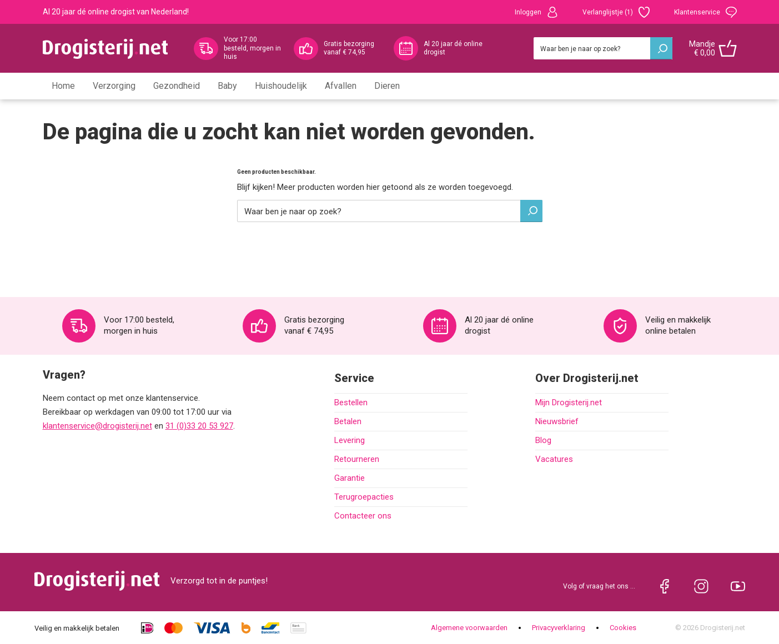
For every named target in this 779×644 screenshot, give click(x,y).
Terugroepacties (364, 497)
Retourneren (356, 459)
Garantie (349, 478)
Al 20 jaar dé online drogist (453, 48)
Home (63, 85)
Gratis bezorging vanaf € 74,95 (349, 48)
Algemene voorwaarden (469, 627)
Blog (543, 440)
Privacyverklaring (558, 627)
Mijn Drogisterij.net (568, 402)
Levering (349, 440)
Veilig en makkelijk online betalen (678, 325)
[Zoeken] (603, 48)
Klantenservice (705, 12)
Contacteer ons (362, 516)
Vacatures (554, 459)
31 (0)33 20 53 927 (199, 426)
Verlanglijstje (616, 12)
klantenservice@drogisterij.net (97, 426)
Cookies (623, 627)
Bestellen (351, 402)
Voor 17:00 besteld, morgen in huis (252, 48)
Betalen (347, 421)
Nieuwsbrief (557, 421)
